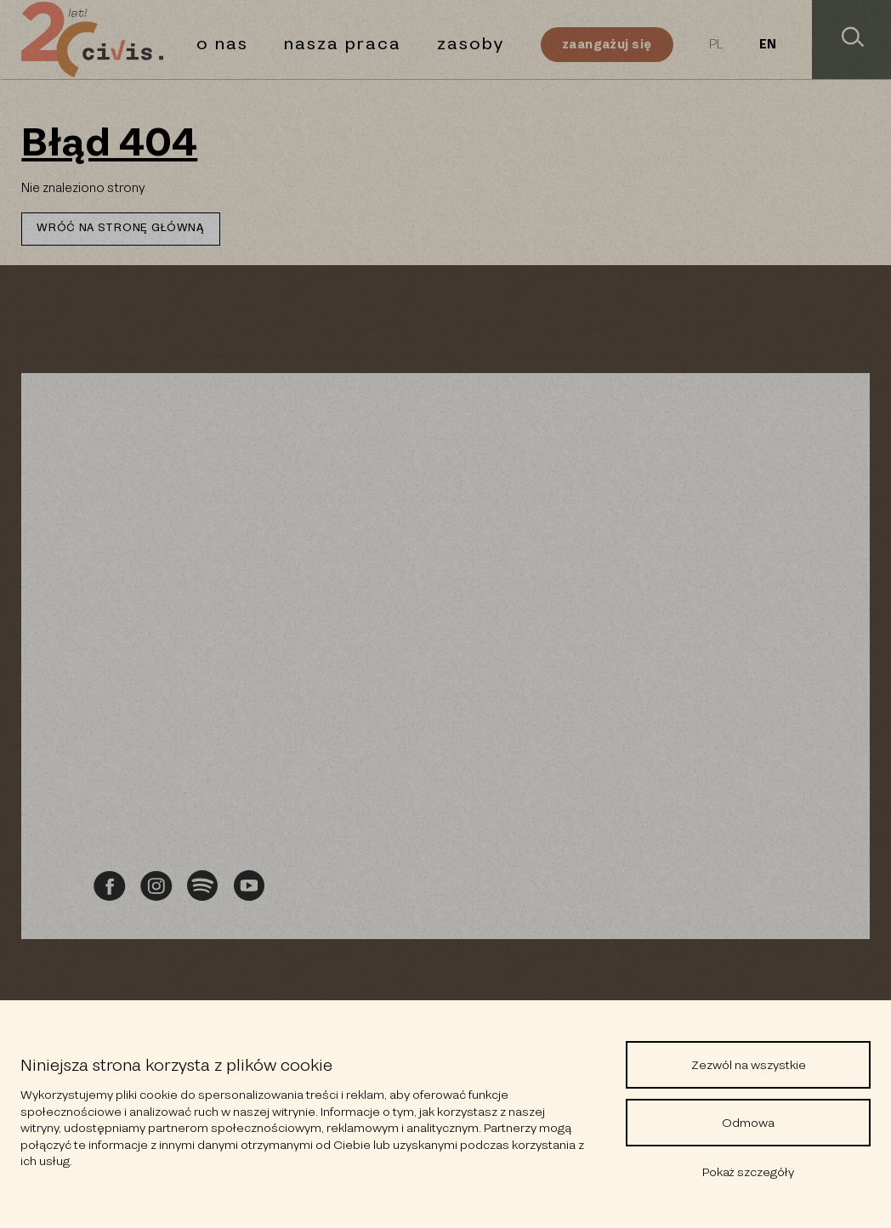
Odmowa (748, 1122)
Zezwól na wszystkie (748, 1064)
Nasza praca (342, 44)
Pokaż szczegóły (748, 1171)
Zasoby (471, 44)
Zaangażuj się (606, 44)
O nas (222, 44)
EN (767, 45)
